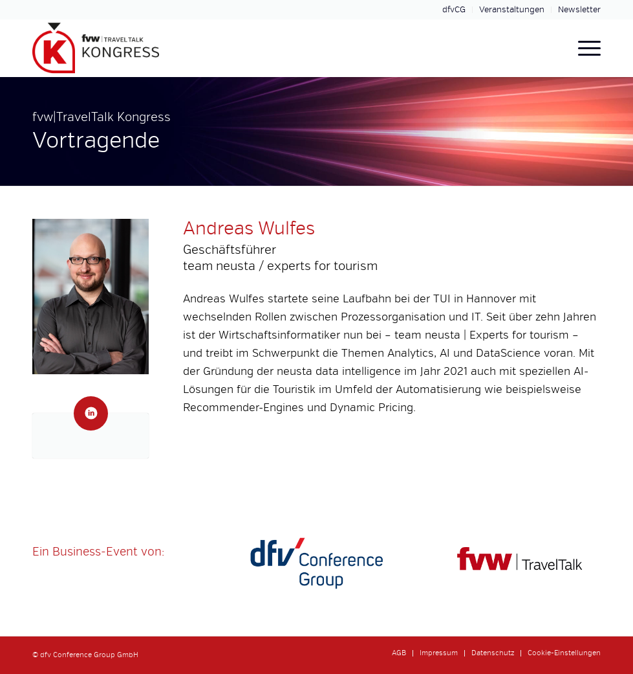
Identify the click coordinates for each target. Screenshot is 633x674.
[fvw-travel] (521, 563)
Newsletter (579, 10)
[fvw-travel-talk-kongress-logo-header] (95, 48)
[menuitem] (454, 9)
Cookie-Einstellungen (564, 653)
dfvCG (454, 10)
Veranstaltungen (511, 10)
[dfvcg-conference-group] (316, 563)
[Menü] (583, 48)
